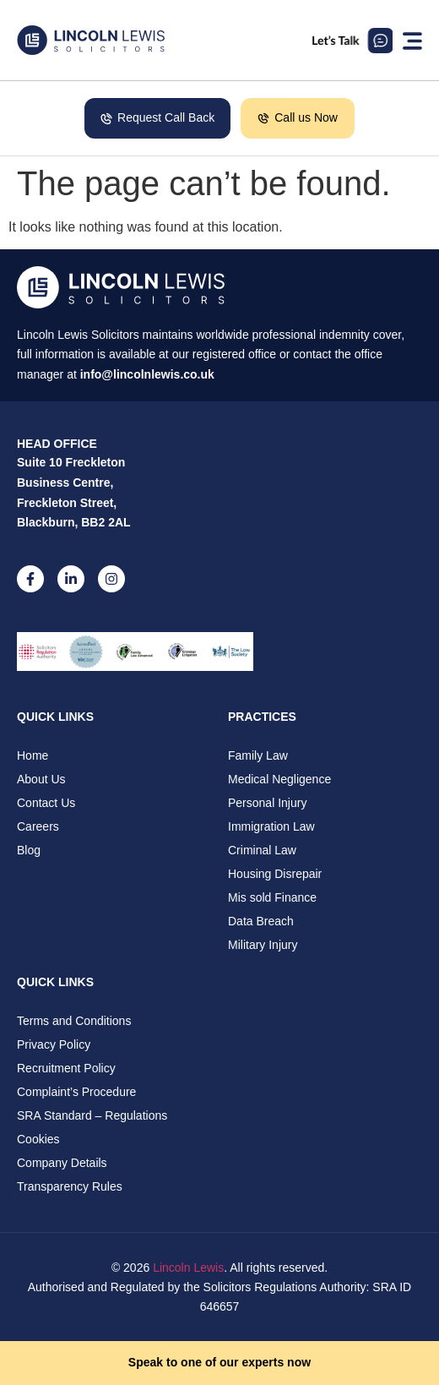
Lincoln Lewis (188, 1267)
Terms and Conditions (74, 1021)
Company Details (62, 1163)
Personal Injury (267, 803)
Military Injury (262, 945)
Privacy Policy (53, 1044)
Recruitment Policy (66, 1068)
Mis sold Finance (272, 897)
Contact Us (46, 803)
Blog (29, 850)
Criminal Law (262, 850)
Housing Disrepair (275, 874)
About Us (41, 779)
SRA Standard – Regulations (92, 1115)
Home (32, 755)
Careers (38, 826)
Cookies (38, 1139)
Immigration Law (271, 826)
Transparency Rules (69, 1186)
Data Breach (261, 921)
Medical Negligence (279, 779)
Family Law (258, 755)
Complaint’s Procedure (76, 1092)
